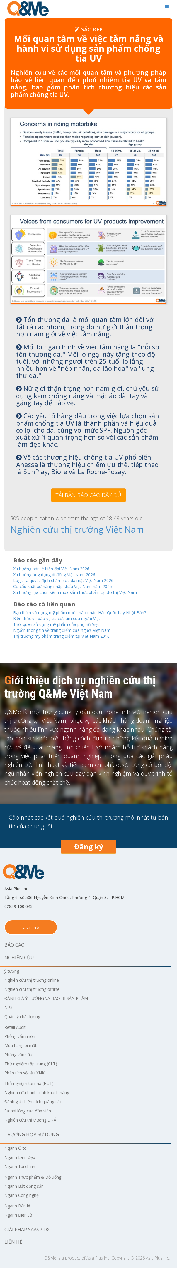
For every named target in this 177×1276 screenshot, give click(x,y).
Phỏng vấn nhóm (23, 1044)
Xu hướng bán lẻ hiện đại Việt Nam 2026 (60, 567)
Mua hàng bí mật (23, 1053)
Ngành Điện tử (20, 1222)
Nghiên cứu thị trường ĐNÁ (35, 1127)
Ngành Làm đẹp (22, 1165)
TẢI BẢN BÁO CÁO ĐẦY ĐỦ (88, 495)
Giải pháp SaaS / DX (27, 1237)
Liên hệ (31, 935)
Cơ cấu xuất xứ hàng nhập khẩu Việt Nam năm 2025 (72, 586)
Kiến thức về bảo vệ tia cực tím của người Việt (65, 625)
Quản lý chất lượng (25, 1024)
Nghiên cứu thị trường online (36, 988)
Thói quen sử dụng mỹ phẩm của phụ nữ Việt (65, 631)
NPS (9, 1015)
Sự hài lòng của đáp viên (31, 1118)
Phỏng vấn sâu (20, 1062)
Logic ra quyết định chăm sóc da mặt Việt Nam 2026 (73, 579)
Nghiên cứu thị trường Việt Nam (57, 529)
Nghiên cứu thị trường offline (36, 997)
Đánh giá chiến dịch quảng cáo (37, 1109)
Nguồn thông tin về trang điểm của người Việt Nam (72, 637)
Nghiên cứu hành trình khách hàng (43, 1100)
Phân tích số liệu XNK (27, 1080)
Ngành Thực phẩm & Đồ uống (37, 1185)
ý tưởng (13, 979)
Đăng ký (88, 854)
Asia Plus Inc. (98, 1266)
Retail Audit (16, 1035)
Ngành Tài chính (22, 1174)
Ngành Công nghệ (24, 1203)
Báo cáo (14, 953)
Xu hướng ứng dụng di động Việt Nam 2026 (63, 573)
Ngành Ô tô (17, 1156)
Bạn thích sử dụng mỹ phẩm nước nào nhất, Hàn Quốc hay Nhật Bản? (86, 615)
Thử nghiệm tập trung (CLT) (35, 1071)
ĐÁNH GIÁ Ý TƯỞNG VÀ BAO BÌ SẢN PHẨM (51, 1006)
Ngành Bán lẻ (19, 1213)
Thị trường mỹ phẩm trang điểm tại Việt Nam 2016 (71, 643)
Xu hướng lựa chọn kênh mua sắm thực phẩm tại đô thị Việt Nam (87, 592)
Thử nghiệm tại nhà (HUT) (33, 1091)
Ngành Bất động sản (27, 1194)
